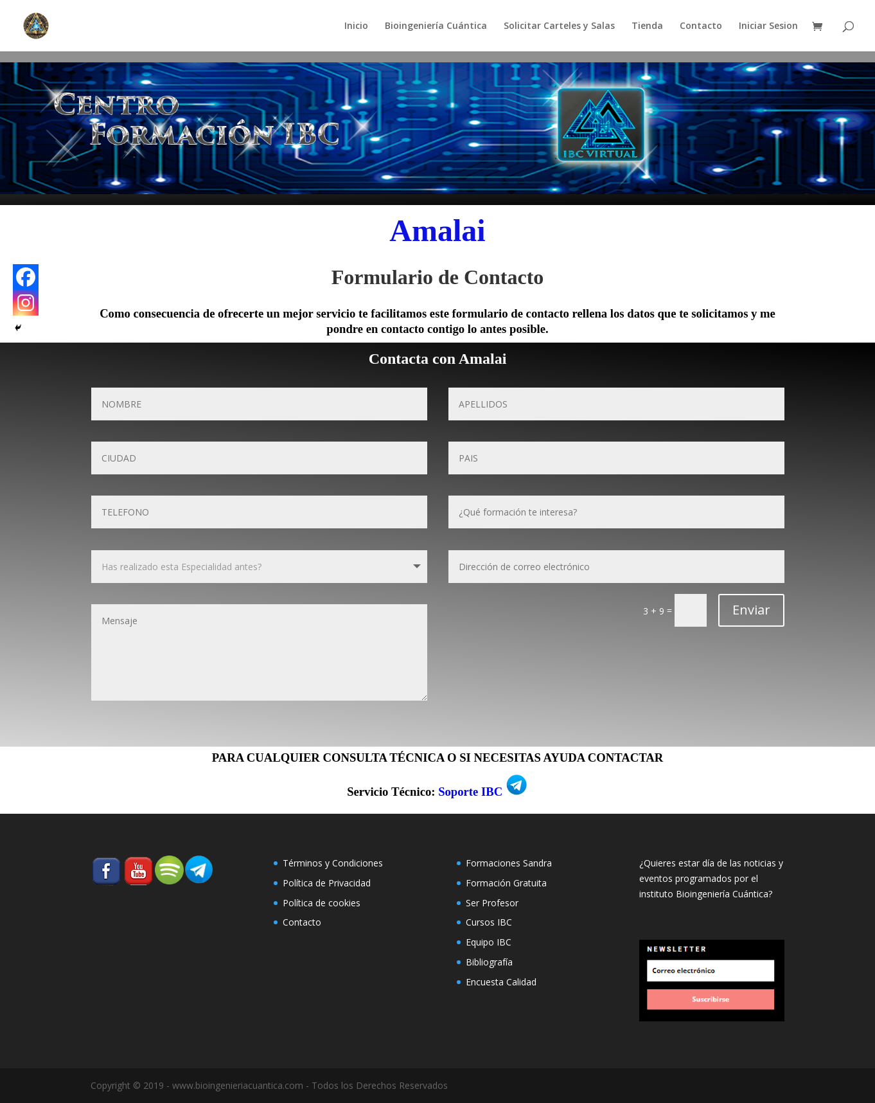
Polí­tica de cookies (321, 903)
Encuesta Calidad (501, 982)
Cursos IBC (489, 922)
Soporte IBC (470, 791)
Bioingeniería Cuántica (436, 26)
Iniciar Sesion (768, 26)
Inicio (356, 26)
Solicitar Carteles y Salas (559, 26)
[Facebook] (26, 277)
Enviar (751, 609)
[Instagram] (26, 303)
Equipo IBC (488, 942)
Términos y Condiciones (333, 863)
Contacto (701, 26)
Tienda (647, 26)
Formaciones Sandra (509, 863)
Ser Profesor (492, 903)
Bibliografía (489, 962)
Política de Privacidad (327, 883)
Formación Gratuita (506, 883)
